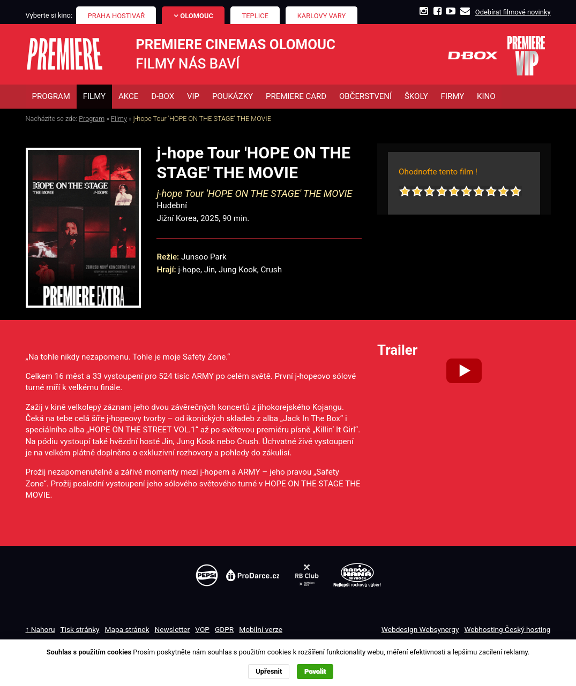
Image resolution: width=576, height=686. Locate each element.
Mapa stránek (127, 629)
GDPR (224, 629)
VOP (202, 629)
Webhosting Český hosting (507, 629)
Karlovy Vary (321, 16)
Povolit (315, 671)
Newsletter (172, 629)
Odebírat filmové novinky (513, 12)
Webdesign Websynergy (420, 629)
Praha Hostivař (116, 16)
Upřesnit (269, 671)
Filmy (119, 119)
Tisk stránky (79, 629)
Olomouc (196, 16)
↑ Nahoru (40, 629)
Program (91, 119)
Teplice (255, 16)
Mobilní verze (260, 629)
